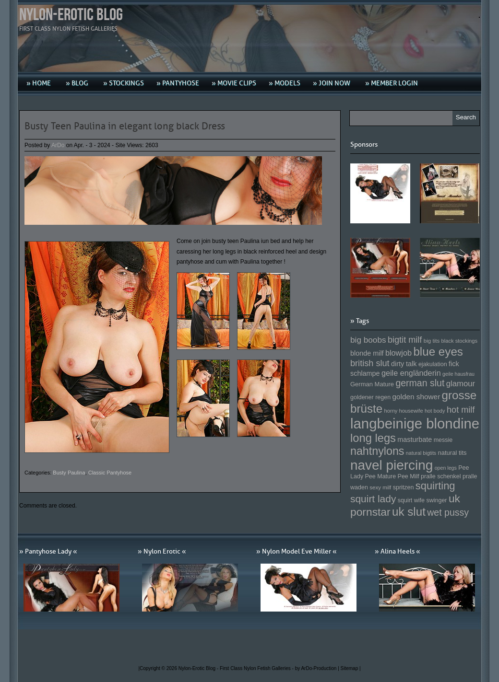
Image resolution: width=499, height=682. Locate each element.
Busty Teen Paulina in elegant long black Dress (124, 126)
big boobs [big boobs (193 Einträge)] (368, 340)
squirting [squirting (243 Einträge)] (435, 486)
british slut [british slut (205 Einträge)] (370, 363)
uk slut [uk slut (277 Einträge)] (409, 511)
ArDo (57, 145)
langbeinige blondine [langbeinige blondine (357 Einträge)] (414, 423)
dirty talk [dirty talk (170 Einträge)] (404, 364)
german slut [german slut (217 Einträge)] (419, 383)
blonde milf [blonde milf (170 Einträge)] (367, 353)
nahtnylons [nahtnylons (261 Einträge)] (377, 451)
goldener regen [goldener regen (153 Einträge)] (370, 397)
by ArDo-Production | (318, 668)
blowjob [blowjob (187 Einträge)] (398, 352)
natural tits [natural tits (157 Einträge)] (452, 452)
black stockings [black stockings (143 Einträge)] (459, 341)
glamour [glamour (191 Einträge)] (460, 383)
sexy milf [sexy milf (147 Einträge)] (380, 487)
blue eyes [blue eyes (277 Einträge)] (438, 351)
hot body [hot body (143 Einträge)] (435, 411)
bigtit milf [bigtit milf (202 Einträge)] (405, 340)
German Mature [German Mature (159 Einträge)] (372, 384)
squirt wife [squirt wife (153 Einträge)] (411, 500)
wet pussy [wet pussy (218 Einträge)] (448, 512)
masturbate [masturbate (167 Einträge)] (414, 439)
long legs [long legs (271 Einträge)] (373, 438)
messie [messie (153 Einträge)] (443, 440)
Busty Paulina (69, 472)
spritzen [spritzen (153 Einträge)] (403, 487)
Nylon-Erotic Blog (71, 15)
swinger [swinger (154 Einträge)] (436, 500)
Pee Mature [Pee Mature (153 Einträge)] (380, 476)
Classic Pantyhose (110, 472)
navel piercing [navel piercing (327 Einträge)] (391, 465)
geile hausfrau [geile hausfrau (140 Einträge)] (458, 374)
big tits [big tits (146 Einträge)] (432, 340)
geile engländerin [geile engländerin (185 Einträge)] (411, 373)
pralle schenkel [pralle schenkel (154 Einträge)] (441, 476)
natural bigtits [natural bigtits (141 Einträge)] (421, 453)
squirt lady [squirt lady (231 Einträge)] (373, 498)
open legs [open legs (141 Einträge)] (446, 468)
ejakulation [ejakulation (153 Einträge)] (432, 364)
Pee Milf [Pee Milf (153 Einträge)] (408, 476)
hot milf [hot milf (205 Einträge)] (461, 410)
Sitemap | (351, 668)
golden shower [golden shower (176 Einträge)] (416, 397)
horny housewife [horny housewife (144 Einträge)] (403, 411)
